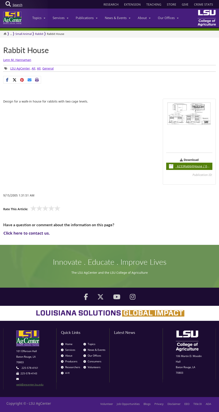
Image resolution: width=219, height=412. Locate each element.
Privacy (159, 404)
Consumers (92, 361)
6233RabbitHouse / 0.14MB (191, 166)
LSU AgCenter (20, 68)
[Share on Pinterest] (22, 79)
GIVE (185, 4)
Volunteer (106, 404)
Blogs (147, 404)
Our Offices (168, 18)
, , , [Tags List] (29, 68)
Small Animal (23, 34)
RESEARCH (111, 4)
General (48, 68)
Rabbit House (26, 50)
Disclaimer (174, 404)
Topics (38, 18)
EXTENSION (132, 4)
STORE (171, 4)
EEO (186, 404)
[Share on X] (14, 79)
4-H (65, 373)
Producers (69, 361)
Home (67, 344)
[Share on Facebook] (7, 79)
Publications (87, 18)
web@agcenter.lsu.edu (29, 384)
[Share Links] (22, 80)
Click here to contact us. (26, 233)
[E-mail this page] (29, 79)
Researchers (70, 367)
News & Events (117, 18)
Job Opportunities (128, 404)
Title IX (197, 404)
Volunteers (92, 367)
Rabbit (39, 34)
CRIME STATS (203, 4)
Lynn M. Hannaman (17, 60)
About (144, 18)
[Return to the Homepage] (5, 34)
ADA (208, 404)
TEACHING (153, 4)
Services (60, 18)
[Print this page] (37, 79)
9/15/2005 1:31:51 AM (18, 195)
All (33, 68)
